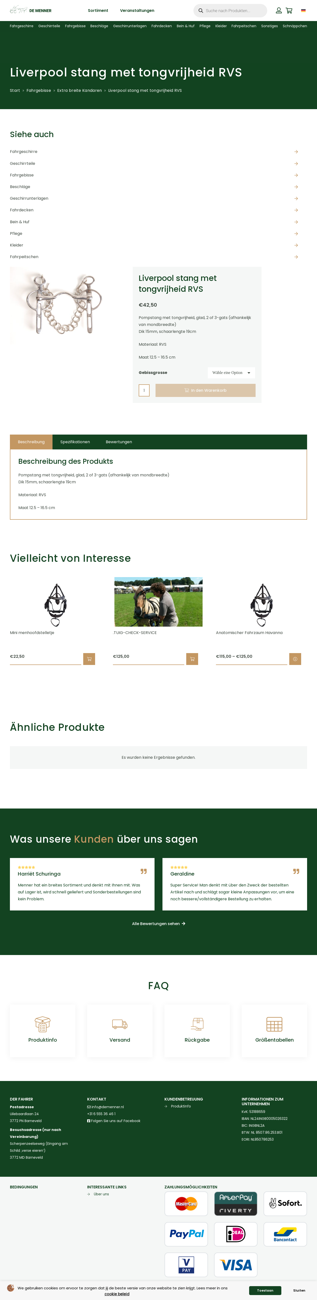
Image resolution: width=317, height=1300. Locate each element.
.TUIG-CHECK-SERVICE (135, 633)
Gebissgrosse (153, 372)
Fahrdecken (21, 210)
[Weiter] (315, 621)
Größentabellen (274, 1039)
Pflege (16, 233)
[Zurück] (1, 621)
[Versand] (120, 1024)
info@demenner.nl (105, 1106)
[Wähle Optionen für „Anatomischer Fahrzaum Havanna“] (295, 659)
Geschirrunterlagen (29, 198)
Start (15, 90)
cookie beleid (117, 1294)
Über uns (101, 1194)
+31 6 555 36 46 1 (101, 1113)
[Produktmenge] (144, 390)
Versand (119, 1039)
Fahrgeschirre (23, 151)
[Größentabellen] (274, 1024)
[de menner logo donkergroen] (30, 11)
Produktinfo (42, 1039)
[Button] (279, 10)
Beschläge (20, 187)
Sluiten (299, 1290)
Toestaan (265, 1290)
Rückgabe (197, 1039)
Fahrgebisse (38, 90)
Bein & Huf (19, 222)
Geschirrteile (22, 163)
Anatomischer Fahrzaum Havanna (249, 633)
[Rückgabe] (197, 1024)
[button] (89, 659)
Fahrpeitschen (24, 257)
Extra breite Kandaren (79, 90)
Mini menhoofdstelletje (32, 633)
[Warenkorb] (288, 10)
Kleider (16, 245)
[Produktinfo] (43, 1024)
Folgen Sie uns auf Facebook (115, 1120)
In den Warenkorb (209, 390)
